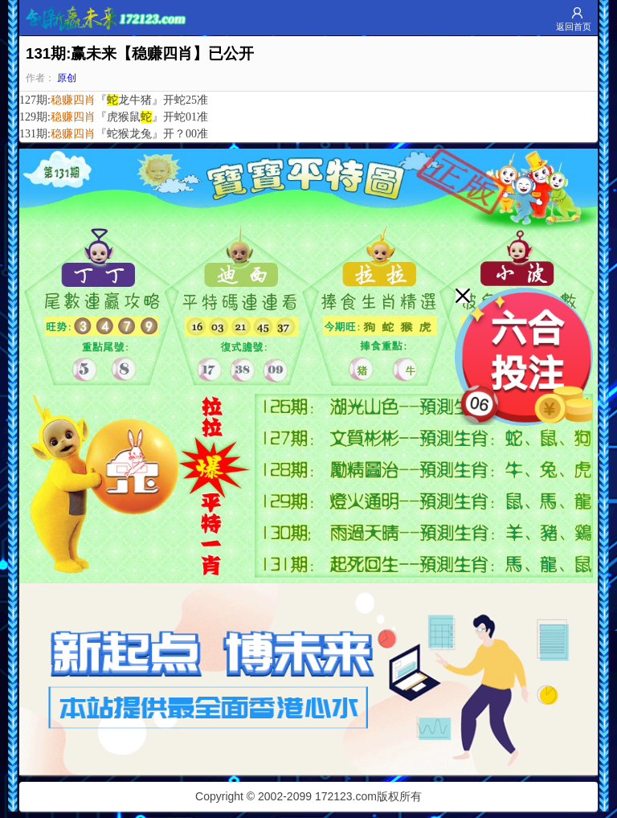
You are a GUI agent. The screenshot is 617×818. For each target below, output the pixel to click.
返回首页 (573, 26)
